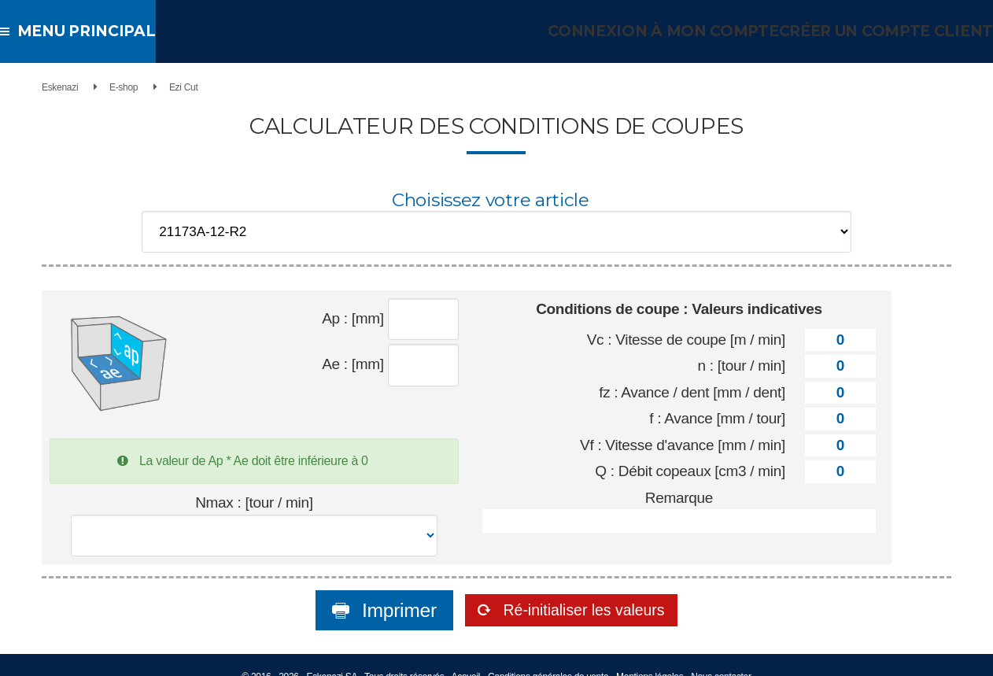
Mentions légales (649, 657)
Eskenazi (42, 87)
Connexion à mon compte (680, 31)
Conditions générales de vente (548, 657)
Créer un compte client (890, 31)
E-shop (106, 87)
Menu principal (80, 31)
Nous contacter (721, 657)
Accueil (466, 657)
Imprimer (369, 590)
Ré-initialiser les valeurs (583, 590)
